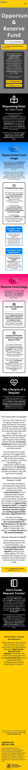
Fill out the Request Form (14, 569)
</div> (14, 698)
